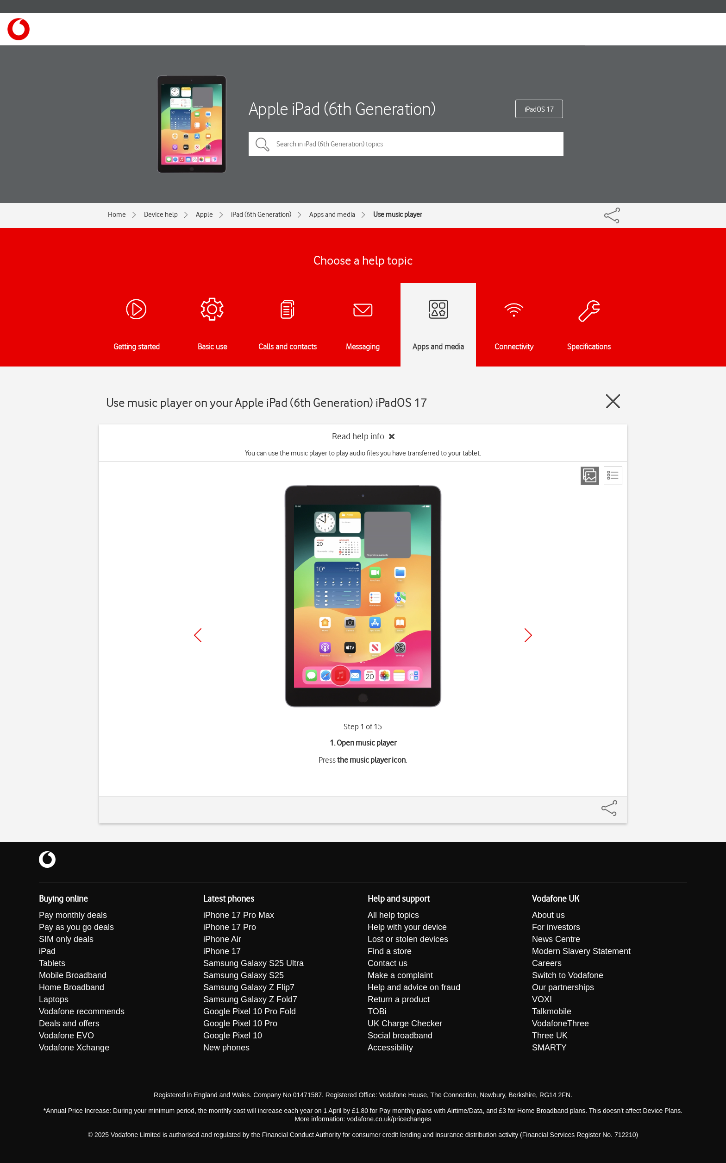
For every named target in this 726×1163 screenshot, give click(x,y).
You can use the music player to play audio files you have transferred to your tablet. (363, 453)
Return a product (399, 999)
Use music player (397, 214)
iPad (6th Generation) (261, 214)
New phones (226, 1047)
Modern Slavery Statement (581, 951)
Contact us (387, 963)
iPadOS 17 (539, 109)
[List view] (613, 476)
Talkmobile (551, 1011)
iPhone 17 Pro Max (238, 915)
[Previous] (197, 635)
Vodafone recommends (82, 1011)
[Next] (528, 635)
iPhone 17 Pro (229, 927)
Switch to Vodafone (567, 975)
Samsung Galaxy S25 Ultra (253, 963)
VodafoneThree (560, 1023)
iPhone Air (222, 939)
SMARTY (549, 1047)
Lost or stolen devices (408, 939)
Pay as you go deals (76, 927)
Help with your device (407, 927)
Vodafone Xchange (74, 1047)
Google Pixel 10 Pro (240, 1023)
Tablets (52, 963)
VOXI (542, 999)
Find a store (390, 951)
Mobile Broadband (72, 975)
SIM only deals (66, 939)
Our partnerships (563, 987)
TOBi (377, 1011)
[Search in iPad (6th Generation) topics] (406, 144)
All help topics (393, 915)
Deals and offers (69, 1023)
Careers (547, 963)
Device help (161, 214)
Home (117, 214)
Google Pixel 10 (232, 1035)
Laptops (54, 999)
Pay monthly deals (73, 915)
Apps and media (332, 214)
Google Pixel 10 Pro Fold (249, 1011)
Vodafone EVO (66, 1035)
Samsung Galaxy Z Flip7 (248, 987)
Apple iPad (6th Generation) (342, 108)
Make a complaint (400, 975)
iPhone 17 (222, 951)
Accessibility (390, 1047)
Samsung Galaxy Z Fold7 (250, 999)
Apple (204, 214)
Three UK (550, 1035)
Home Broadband (71, 987)
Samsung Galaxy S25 (243, 975)
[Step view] (590, 476)
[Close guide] (613, 401)
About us (548, 915)
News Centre (556, 939)
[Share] (620, 803)
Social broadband (400, 1035)
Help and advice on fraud (414, 987)
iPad (47, 951)
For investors (556, 927)
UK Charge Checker (405, 1023)
